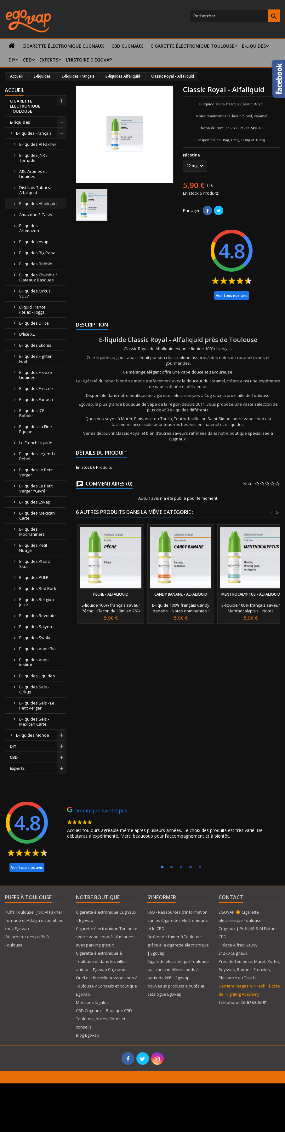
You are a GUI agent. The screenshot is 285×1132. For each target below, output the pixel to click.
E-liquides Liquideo (37, 676)
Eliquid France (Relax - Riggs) (32, 309)
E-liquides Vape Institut (34, 662)
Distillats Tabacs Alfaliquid (34, 190)
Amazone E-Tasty (35, 214)
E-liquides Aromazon (29, 228)
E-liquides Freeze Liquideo (35, 374)
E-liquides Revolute (37, 615)
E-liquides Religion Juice (36, 602)
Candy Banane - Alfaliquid (180, 594)
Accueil (14, 90)
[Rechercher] (235, 15)
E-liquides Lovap (34, 502)
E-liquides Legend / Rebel (37, 456)
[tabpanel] (171, 824)
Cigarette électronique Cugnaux (63, 46)
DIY (12, 60)
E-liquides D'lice (34, 323)
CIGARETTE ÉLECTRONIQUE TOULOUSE (192, 46)
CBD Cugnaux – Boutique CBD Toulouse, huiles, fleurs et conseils (104, 1019)
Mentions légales (92, 1002)
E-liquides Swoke (35, 637)
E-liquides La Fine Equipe (35, 429)
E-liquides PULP (33, 577)
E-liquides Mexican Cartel (37, 515)
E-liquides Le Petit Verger (36, 472)
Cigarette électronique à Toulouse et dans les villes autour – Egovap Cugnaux (101, 961)
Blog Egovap (87, 1035)
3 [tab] (181, 867)
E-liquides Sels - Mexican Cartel (34, 721)
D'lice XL (27, 334)
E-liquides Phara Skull (34, 563)
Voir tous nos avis (232, 295)
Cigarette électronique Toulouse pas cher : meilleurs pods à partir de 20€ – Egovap (178, 969)
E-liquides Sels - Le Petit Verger (36, 705)
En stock (191, 193)
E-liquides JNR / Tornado (33, 157)
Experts (48, 60)
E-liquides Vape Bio (37, 648)
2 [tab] (171, 867)
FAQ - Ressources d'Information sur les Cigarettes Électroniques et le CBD (177, 920)
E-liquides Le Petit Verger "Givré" (36, 488)
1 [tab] (162, 867)
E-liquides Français (34, 133)
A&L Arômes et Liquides (33, 173)
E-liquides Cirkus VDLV (35, 293)
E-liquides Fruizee (36, 388)
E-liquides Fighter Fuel (35, 358)
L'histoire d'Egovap (89, 60)
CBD (27, 60)
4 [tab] (190, 867)
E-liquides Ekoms (35, 345)
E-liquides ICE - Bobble (33, 413)
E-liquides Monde (32, 735)
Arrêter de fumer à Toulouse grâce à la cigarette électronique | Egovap (178, 945)
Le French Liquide (35, 442)
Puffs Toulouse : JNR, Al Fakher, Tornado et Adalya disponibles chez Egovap (34, 920)
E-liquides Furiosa (36, 399)
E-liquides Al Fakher (37, 144)
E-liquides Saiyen (35, 626)
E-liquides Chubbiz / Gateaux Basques (38, 277)
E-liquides (254, 46)
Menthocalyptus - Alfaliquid (250, 594)
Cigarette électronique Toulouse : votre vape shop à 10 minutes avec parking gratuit (106, 937)
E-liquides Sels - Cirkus (34, 689)
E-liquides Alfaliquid (38, 203)
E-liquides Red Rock (37, 588)
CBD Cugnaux (127, 46)
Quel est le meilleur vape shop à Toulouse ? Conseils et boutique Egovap (107, 986)
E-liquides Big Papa (37, 253)
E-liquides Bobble (35, 264)
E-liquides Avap (33, 242)
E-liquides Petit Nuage (33, 547)
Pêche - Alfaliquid (110, 594)
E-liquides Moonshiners (32, 531)
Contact (231, 897)
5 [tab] (200, 867)
